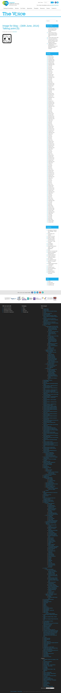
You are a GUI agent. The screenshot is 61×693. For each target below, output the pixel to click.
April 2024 (50, 68)
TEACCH (49, 561)
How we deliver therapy (49, 515)
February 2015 (51, 126)
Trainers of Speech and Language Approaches (50, 642)
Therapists (36, 8)
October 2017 (50, 96)
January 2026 (50, 58)
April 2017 (50, 99)
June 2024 (50, 65)
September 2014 (51, 132)
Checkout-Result (46, 381)
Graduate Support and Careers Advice (52, 326)
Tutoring (47, 490)
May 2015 (50, 122)
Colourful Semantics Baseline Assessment (50, 407)
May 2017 (50, 98)
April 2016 (50, 111)
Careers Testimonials (51, 370)
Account (44, 312)
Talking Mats (50, 560)
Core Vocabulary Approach (52, 534)
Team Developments (52, 268)
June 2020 (50, 78)
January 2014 (50, 142)
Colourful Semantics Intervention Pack (49, 427)
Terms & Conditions (46, 627)
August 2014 (50, 133)
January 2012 (50, 171)
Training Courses (51, 267)
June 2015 (50, 121)
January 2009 (50, 206)
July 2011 (50, 179)
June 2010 (50, 195)
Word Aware (50, 567)
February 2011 (51, 185)
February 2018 (51, 93)
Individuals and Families (7, 309)
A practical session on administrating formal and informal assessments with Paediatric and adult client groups (52, 340)
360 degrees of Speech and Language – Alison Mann (52, 231)
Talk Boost (49, 557)
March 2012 (50, 169)
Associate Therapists (46, 314)
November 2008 (51, 209)
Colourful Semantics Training (48, 441)
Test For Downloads (46, 628)
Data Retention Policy (46, 461)
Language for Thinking (51, 541)
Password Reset (46, 600)
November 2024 (51, 63)
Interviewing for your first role (52, 343)
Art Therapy (50, 504)
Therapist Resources (46, 639)
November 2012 (51, 159)
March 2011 (50, 184)
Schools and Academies (49, 569)
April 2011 (50, 182)
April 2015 (50, 123)
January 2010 (50, 199)
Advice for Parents (51, 236)
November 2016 (51, 103)
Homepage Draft (46, 466)
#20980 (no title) (46, 310)
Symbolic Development (52, 556)
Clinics (42, 2)
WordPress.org (51, 284)
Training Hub (45, 645)
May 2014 (50, 137)
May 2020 (50, 79)
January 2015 (50, 127)
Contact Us (54, 8)
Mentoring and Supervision (52, 374)
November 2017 (51, 94)
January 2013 (50, 156)
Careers (48, 8)
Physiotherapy (50, 481)
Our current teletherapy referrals (48, 599)
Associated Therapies (49, 478)
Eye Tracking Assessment (50, 482)
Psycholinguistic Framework (52, 547)
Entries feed (50, 282)
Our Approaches (46, 502)
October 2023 (50, 69)
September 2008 (51, 211)
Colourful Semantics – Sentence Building (49, 406)
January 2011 (50, 186)
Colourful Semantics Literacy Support (49, 432)
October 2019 (50, 85)
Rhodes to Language (51, 548)
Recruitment (50, 269)
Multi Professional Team (47, 494)
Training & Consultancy (8, 8)
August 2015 (50, 119)
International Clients (49, 469)
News (39, 2)
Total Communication (51, 563)
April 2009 (50, 204)
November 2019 (51, 84)
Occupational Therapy (52, 259)
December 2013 (51, 143)
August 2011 (50, 177)
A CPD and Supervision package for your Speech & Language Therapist (52, 571)
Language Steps (50, 542)
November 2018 (51, 88)
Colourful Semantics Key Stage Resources (50, 428)
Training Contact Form (47, 643)
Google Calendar (46, 655)
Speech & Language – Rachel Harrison (49, 673)
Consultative (50, 516)
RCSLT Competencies (51, 344)
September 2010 (51, 191)
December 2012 (51, 157)
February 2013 (51, 155)
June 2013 (50, 151)
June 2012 (50, 165)
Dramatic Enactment (51, 505)
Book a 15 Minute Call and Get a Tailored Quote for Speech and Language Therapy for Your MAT (50, 316)
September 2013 (51, 147)
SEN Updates (50, 244)
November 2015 (51, 117)
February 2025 (51, 62)
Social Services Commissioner (50, 455)
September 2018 (51, 89)
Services (17, 8)
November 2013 (51, 145)
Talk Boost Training (51, 591)
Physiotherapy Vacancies (47, 601)
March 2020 (50, 82)
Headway (49, 596)
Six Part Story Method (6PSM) (53, 514)
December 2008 (51, 208)
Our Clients (22, 8)
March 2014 (50, 140)
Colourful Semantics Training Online (49, 447)
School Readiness (46, 609)
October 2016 (50, 104)
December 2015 (51, 116)
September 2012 (51, 161)
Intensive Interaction (51, 540)
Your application (50, 367)
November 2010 (51, 189)
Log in (49, 281)
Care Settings (45, 652)
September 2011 (51, 176)
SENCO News (45, 611)
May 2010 (50, 196)
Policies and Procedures (47, 656)
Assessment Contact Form (47, 313)
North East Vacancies (51, 356)
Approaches (29, 8)
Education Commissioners (50, 453)
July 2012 (50, 164)
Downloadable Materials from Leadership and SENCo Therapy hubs (53, 580)
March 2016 (50, 112)
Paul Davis (15, 31)
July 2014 (50, 135)
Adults (47, 468)
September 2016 (51, 106)
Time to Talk (50, 562)
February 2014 (51, 141)
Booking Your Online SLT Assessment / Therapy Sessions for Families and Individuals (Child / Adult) (50, 319)
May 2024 (50, 67)
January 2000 (50, 222)
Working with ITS (48, 368)
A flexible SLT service (51, 573)
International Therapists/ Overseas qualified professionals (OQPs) (52, 372)
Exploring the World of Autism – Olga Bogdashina (52, 247)
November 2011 (51, 174)
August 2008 (50, 213)
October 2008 (50, 210)
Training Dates (45, 644)
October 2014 (50, 131)
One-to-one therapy (51, 518)
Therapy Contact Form (47, 641)
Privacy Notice (45, 602)
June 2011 (50, 180)
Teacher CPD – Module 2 (47, 625)
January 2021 (50, 75)
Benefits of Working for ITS (52, 369)
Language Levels (46, 476)
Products (44, 603)
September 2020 (51, 77)
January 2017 (50, 101)
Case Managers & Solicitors (8, 310)
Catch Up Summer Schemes (50, 613)
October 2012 (50, 160)
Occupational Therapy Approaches (51, 521)
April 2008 (50, 218)
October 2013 (50, 146)
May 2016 (50, 109)
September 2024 (51, 64)
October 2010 (50, 190)
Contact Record (45, 654)
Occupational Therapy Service (48, 500)
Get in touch (25, 310)
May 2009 (50, 203)
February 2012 (51, 170)
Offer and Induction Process (52, 365)
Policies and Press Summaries (48, 686)
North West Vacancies (51, 357)
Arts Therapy (50, 258)
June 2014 (50, 136)
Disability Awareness (52, 254)
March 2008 (50, 219)
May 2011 (50, 181)
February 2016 (51, 113)
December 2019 (51, 83)
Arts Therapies (50, 479)
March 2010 (50, 198)
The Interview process (51, 366)
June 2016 (50, 108)
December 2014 (51, 128)
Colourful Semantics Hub (47, 426)
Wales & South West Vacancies (53, 361)
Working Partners (51, 271)
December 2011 (51, 172)
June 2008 (50, 215)
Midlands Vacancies (51, 355)
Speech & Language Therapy (50, 486)
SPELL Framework (51, 555)
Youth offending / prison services (48, 653)
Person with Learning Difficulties (51, 474)
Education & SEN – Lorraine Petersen (49, 664)
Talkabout (49, 559)
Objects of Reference (51, 544)
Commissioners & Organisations (48, 452)
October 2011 (50, 175)
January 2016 (50, 114)
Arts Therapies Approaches (50, 503)
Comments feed (51, 283)
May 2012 (50, 166)
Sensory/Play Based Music (52, 513)
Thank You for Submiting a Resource (49, 629)
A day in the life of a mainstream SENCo (49, 675)
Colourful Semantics (51, 532)
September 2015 (51, 118)
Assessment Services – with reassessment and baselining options (52, 575)
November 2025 (51, 59)
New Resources (45, 495)
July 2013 (50, 150)
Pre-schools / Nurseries (52, 584)
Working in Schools (51, 347)
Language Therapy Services (47, 477)
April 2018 (50, 92)
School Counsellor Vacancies (48, 608)
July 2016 (50, 107)
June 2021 (50, 73)
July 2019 (50, 87)
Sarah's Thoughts (51, 237)
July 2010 (50, 194)
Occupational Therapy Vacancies (48, 501)
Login (44, 491)
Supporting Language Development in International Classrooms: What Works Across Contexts (53, 46)
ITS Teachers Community (47, 475)
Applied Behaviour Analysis (52, 527)
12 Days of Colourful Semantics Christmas (50, 311)
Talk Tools (49, 558)
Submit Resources (46, 622)
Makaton (49, 543)
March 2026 (50, 55)
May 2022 (50, 70)
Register (44, 604)
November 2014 (51, 130)
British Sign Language (46, 324)
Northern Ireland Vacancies (52, 358)
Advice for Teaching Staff (52, 251)
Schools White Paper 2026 (53, 37)
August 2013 (50, 148)
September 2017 (51, 97)
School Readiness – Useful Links (48, 610)
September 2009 (51, 200)
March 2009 (50, 205)
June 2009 (50, 201)
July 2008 (50, 214)
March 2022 (50, 72)
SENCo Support (45, 612)
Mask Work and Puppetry (52, 508)
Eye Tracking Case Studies (47, 464)
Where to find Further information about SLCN (50, 650)
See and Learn (50, 549)
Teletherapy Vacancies (47, 626)
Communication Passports (52, 533)
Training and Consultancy (50, 487)
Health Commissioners (49, 454)
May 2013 (50, 152)
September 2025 (51, 60)
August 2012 (50, 162)
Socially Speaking (51, 554)
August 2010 (50, 193)
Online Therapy (50, 519)
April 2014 (50, 138)
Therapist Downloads (46, 638)
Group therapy (50, 517)
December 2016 (51, 102)
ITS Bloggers (50, 243)
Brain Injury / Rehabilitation (47, 651)
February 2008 (51, 220)
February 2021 (51, 74)
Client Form (45, 382)
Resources (42, 8)
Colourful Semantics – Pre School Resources (50, 396)
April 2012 (50, 167)
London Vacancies (51, 354)
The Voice (41, 21)
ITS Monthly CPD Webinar (47, 661)
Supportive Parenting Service (52, 520)
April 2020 (50, 80)
